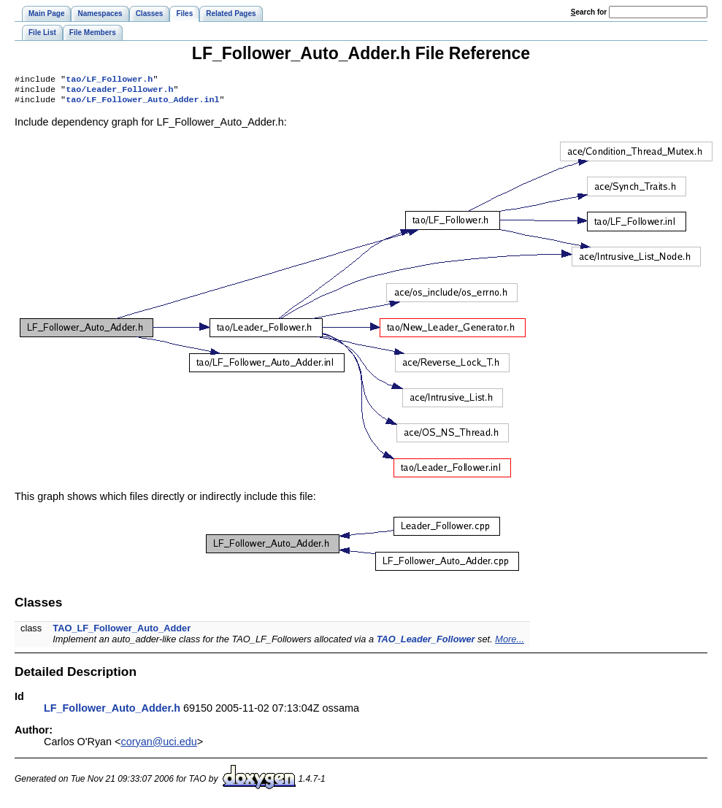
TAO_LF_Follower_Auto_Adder (122, 632)
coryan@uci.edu (159, 746)
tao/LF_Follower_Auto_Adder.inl (142, 103)
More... (509, 643)
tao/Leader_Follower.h (119, 92)
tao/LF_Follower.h (109, 80)
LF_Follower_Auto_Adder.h (112, 712)
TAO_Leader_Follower (426, 643)
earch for (589, 12)
